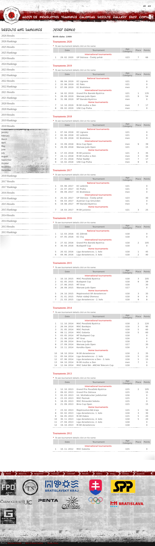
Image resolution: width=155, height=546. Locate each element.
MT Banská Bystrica (87, 99)
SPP (123, 487)
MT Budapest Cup (86, 335)
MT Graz (81, 284)
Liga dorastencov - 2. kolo (90, 299)
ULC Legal (16, 502)
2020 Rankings (9, 109)
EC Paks (81, 84)
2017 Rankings (9, 187)
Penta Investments (48, 500)
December (6, 170)
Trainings (69, 17)
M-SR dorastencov (86, 353)
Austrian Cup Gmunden (88, 201)
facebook (138, 474)
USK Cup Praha (84, 108)
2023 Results (8, 69)
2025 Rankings (9, 52)
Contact (145, 17)
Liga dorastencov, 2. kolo (89, 422)
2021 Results (8, 92)
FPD (8, 487)
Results (104, 17)
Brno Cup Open (84, 144)
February (5, 136)
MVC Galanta (83, 332)
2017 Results (8, 181)
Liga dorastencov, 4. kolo (89, 419)
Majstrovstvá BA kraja (88, 410)
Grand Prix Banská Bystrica (90, 93)
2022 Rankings (9, 86)
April (3, 143)
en (149, 6)
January (4, 132)
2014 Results (8, 215)
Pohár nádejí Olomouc (88, 296)
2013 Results (8, 226)
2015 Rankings (9, 209)
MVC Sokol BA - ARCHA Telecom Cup (95, 365)
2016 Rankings (9, 198)
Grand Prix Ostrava (86, 392)
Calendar (87, 17)
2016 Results (8, 192)
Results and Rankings (21, 30)
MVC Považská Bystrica (88, 278)
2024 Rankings (9, 64)
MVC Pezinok (83, 329)
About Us (29, 17)
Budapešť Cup (84, 246)
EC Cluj (80, 237)
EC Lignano (82, 81)
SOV (96, 491)
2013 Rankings (9, 232)
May (3, 146)
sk (145, 6)
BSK (62, 486)
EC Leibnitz (82, 135)
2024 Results (8, 58)
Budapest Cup (84, 281)
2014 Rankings (9, 221)
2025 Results (8, 47)
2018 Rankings (9, 175)
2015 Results (8, 204)
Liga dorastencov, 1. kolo (89, 251)
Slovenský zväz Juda (30, 487)
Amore (71, 502)
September (6, 160)
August (4, 156)
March (4, 139)
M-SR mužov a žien (86, 105)
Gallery (120, 17)
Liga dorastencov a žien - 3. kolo (93, 359)
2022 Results (8, 81)
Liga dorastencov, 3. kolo (89, 254)
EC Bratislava (83, 87)
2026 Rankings (9, 41)
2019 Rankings (9, 120)
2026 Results (8, 35)
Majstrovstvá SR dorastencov (91, 293)
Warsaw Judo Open (86, 96)
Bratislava (127, 504)
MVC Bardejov (84, 326)
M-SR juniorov (84, 153)
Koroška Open (84, 347)
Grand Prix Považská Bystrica (91, 389)
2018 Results (8, 126)
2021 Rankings (9, 97)
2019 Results (8, 114)
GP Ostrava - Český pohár (90, 57)
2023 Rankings (9, 75)
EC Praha (81, 189)
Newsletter (49, 17)
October (5, 163)
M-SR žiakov (83, 416)
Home (5, 474)
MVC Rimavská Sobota (88, 401)
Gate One (8, 516)
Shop (133, 17)
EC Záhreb (82, 234)
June (3, 150)
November (6, 167)
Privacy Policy (53, 543)
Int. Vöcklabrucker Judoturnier (92, 395)
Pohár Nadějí (83, 159)
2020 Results (8, 103)
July (3, 153)
